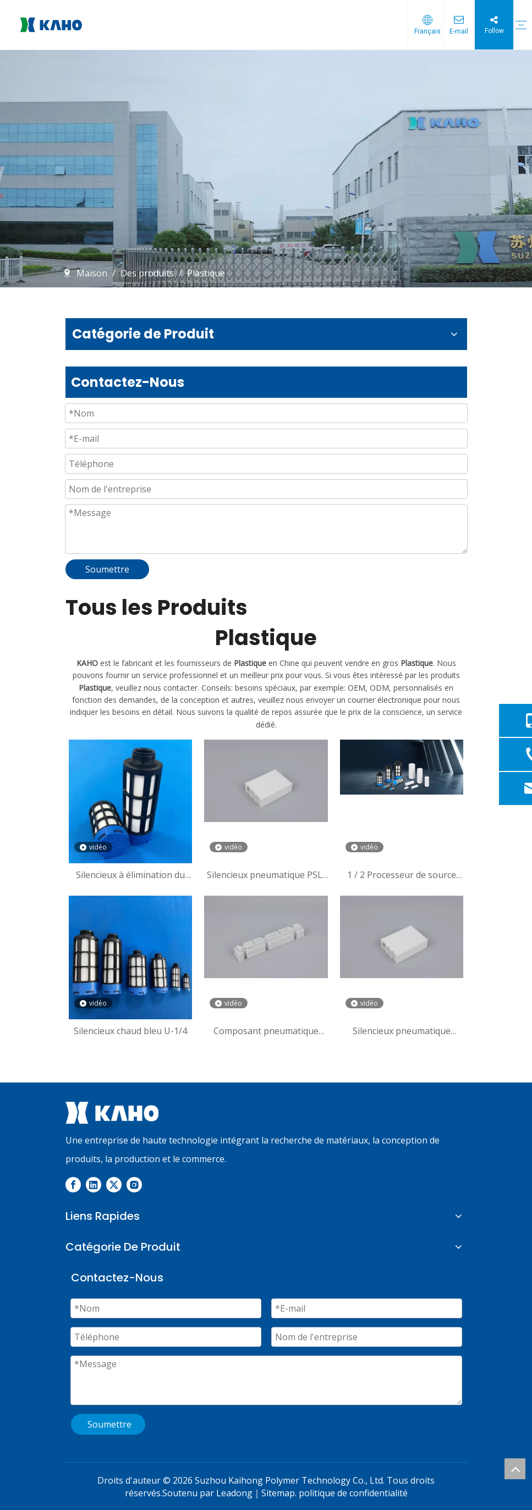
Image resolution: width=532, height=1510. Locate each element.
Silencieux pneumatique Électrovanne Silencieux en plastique (402, 1031)
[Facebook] (73, 1184)
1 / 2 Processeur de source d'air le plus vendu (401, 875)
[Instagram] (134, 1184)
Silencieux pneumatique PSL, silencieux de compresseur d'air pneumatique (266, 875)
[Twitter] (114, 1184)
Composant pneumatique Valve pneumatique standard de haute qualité (266, 1031)
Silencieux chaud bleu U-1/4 (130, 1031)
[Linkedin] (93, 1184)
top (514, 1468)
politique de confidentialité (353, 1493)
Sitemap (278, 1493)
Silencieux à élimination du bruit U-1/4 (130, 875)
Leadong (234, 1493)
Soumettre (107, 569)
